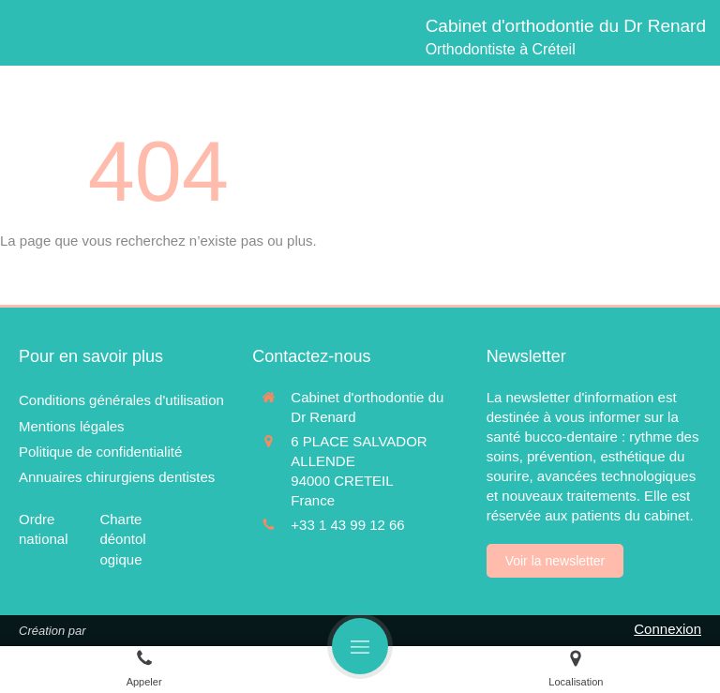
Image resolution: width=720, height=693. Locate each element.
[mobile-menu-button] (360, 646)
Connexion (667, 629)
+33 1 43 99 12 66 (347, 525)
